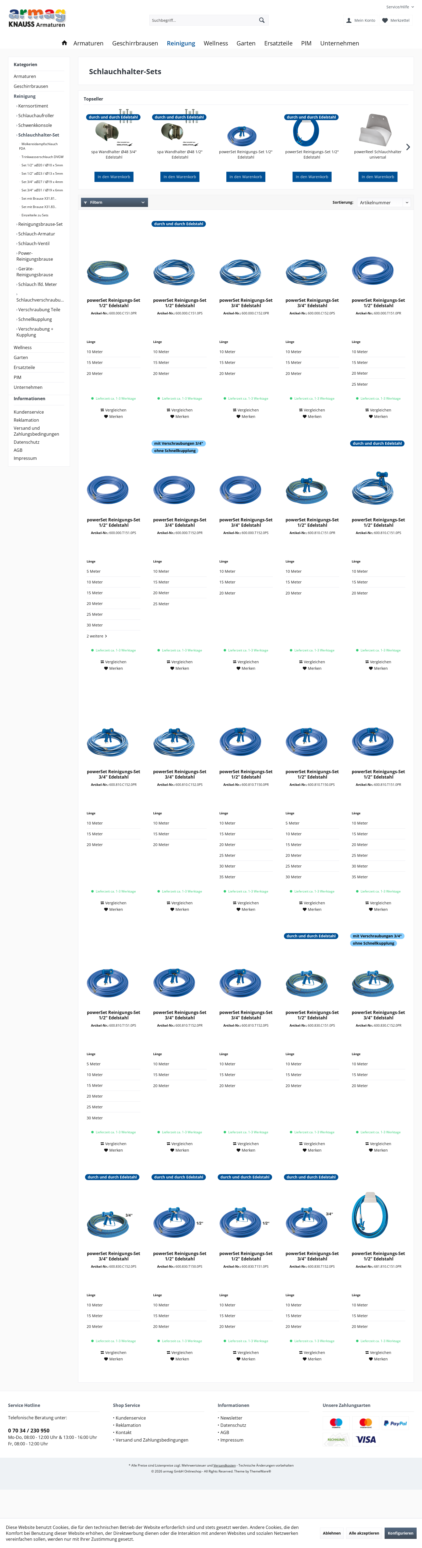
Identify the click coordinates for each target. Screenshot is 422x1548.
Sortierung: (343, 202)
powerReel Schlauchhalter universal (378, 154)
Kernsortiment (32, 106)
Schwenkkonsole (34, 125)
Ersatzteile (24, 367)
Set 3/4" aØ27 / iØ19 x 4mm (42, 182)
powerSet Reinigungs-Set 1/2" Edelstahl (246, 154)
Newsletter (231, 1446)
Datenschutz (27, 452)
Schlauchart (207, 230)
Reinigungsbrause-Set (40, 224)
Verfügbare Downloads (325, 217)
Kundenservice (29, 422)
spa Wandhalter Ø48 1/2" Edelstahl (180, 154)
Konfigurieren (400, 1533)
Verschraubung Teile (38, 310)
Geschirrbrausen (31, 86)
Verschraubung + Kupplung (34, 332)
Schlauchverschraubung (40, 300)
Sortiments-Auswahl (106, 217)
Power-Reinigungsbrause (34, 256)
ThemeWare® (260, 1499)
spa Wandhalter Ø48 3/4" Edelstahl (114, 154)
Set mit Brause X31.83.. (38, 207)
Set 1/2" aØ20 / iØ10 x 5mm (42, 165)
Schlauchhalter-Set (38, 135)
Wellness (23, 347)
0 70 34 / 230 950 (29, 1459)
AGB (18, 460)
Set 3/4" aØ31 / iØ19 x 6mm (42, 190)
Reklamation (26, 430)
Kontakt (124, 1461)
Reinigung (25, 96)
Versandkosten (224, 1494)
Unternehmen (28, 387)
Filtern (93, 202)
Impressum (25, 468)
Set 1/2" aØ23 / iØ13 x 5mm (42, 173)
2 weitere (97, 664)
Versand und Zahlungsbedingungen (36, 441)
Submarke (205, 217)
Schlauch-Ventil (33, 243)
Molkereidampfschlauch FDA (38, 146)
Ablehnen (332, 1533)
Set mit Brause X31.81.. (38, 198)
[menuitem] (398, 6)
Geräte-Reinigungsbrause (34, 272)
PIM (17, 377)
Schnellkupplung (34, 319)
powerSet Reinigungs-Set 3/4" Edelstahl (246, 331)
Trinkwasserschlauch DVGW (42, 157)
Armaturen (25, 76)
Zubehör (95, 230)
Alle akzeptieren (364, 1533)
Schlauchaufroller (35, 116)
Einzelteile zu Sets (34, 215)
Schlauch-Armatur (36, 234)
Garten (21, 357)
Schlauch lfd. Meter (37, 284)
